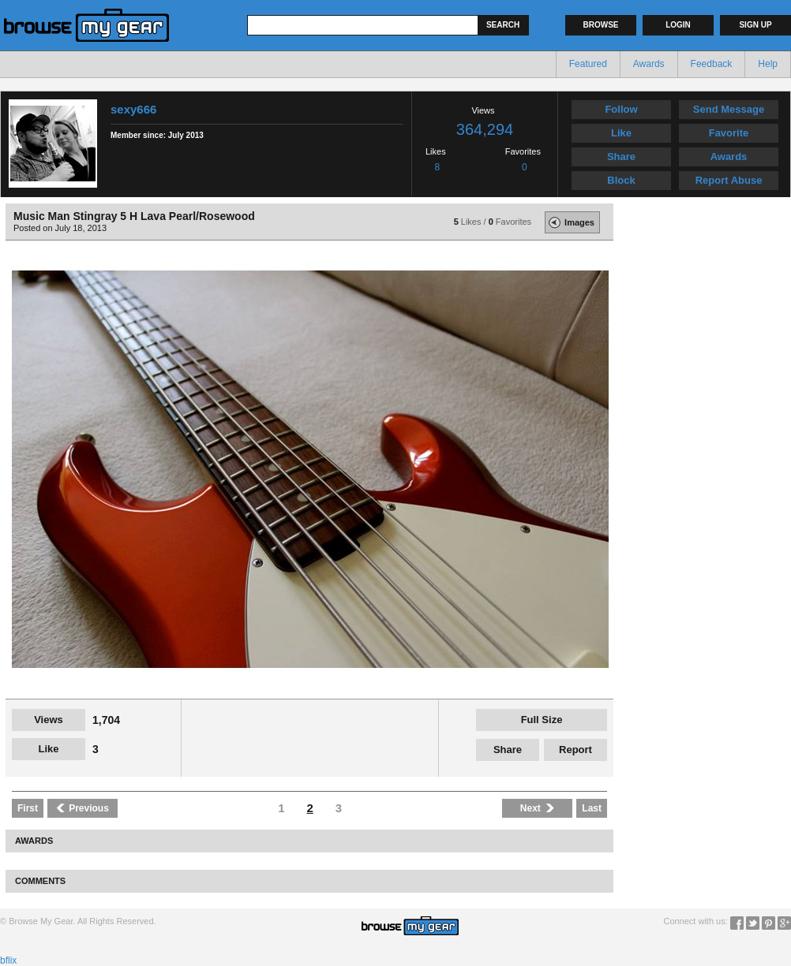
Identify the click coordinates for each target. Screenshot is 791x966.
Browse (601, 25)
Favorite (729, 133)
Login (678, 25)
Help (768, 63)
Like (621, 133)
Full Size (542, 719)
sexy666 (133, 109)
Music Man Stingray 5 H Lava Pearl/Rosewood (134, 216)
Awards (649, 63)
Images (569, 222)
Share (621, 156)
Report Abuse (729, 180)
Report (575, 749)
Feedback (712, 63)
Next (537, 808)
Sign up (755, 25)
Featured (588, 63)
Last (592, 808)
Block (621, 180)
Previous (82, 808)
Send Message (728, 109)
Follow (621, 109)
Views (48, 719)
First (27, 808)
